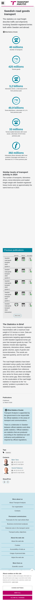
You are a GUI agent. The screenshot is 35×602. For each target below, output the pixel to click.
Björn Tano (15, 460)
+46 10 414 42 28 (17, 462)
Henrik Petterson (17, 468)
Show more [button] (17, 315)
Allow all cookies (17, 597)
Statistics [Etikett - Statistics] (8, 452)
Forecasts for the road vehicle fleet (17, 520)
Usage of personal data (17, 553)
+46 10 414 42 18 (17, 470)
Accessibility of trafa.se (17, 549)
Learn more (15, 582)
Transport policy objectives (17, 532)
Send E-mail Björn (18, 464)
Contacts (17, 511)
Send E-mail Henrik (18, 472)
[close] (32, 570)
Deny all (17, 592)
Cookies (17, 545)
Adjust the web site (17, 557)
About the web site (17, 541)
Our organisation (17, 506)
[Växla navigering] (3, 3)
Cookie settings (18, 588)
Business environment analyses (17, 524)
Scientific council (17, 566)
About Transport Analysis (17, 502)
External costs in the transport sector (17, 528)
